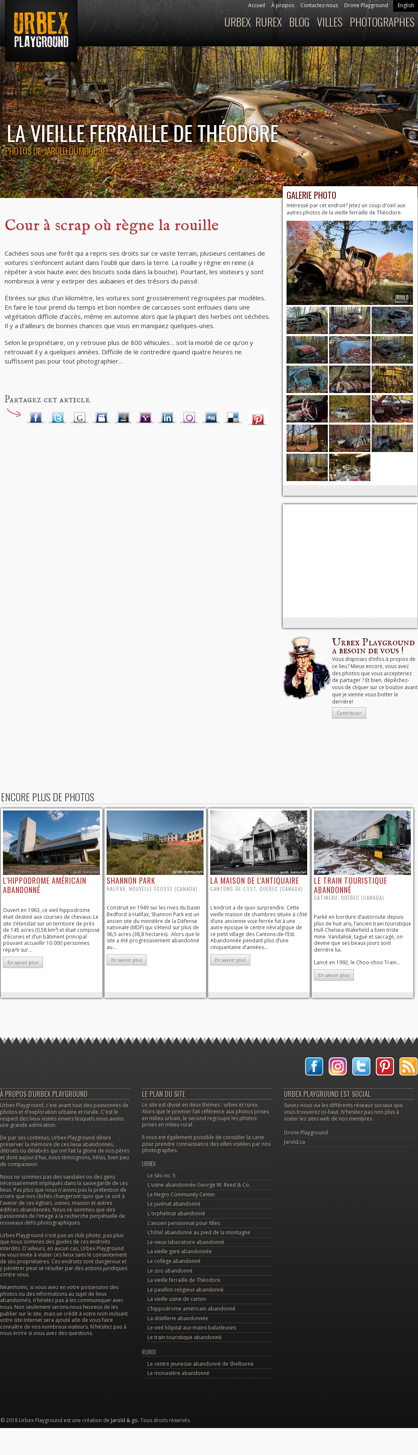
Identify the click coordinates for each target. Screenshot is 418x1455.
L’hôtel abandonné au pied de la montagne (198, 1232)
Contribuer (349, 713)
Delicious (233, 418)
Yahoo (145, 418)
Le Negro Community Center (181, 1194)
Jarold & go (124, 1420)
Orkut (189, 418)
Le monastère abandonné (178, 1373)
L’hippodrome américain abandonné (191, 1308)
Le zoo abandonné (170, 1270)
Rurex (268, 21)
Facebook (36, 418)
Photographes (382, 21)
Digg (211, 418)
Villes (330, 21)
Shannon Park (131, 880)
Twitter (58, 418)
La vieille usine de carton (176, 1299)
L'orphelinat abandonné (176, 1213)
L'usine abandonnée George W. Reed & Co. (198, 1184)
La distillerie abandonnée (177, 1318)
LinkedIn (167, 418)
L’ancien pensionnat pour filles (183, 1223)
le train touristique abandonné (350, 885)
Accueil (256, 5)
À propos (282, 5)
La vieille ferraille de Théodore (183, 1280)
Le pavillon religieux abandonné (185, 1289)
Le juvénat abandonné (174, 1203)
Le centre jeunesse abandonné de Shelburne (200, 1363)
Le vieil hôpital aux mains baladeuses (191, 1327)
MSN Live (123, 418)
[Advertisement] (350, 560)
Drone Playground (366, 5)
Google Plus (80, 418)
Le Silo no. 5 (161, 1175)
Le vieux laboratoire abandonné (185, 1242)
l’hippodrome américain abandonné (44, 885)
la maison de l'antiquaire (254, 880)
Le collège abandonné (174, 1261)
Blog (299, 21)
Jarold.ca (294, 1141)
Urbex (237, 21)
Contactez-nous (319, 5)
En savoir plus (23, 962)
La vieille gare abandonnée (179, 1251)
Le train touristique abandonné (184, 1337)
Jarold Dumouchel (76, 150)
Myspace (101, 418)
